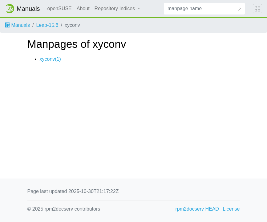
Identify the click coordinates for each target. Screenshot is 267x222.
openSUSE (59, 8)
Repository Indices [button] (115, 8)
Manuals (17, 25)
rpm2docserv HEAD (197, 209)
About (83, 8)
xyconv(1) (50, 59)
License (231, 209)
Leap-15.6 (47, 25)
